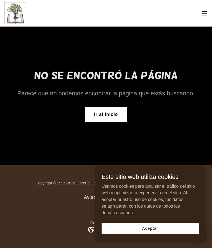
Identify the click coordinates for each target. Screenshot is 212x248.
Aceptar (150, 232)
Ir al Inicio (106, 114)
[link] (15, 13)
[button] (204, 13)
